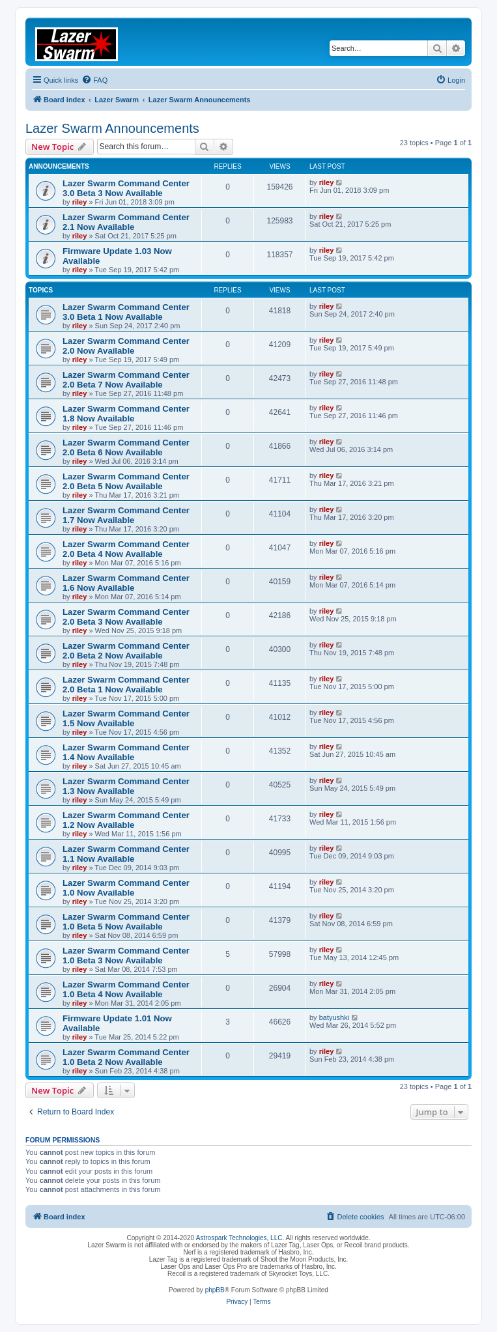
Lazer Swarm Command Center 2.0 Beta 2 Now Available (126, 650)
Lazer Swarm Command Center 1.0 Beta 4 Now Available (126, 989)
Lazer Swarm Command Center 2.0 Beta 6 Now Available (126, 447)
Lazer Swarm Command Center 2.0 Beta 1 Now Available (126, 684)
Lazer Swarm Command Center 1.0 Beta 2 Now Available (126, 1057)
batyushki (334, 1017)
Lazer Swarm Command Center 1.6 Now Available (126, 583)
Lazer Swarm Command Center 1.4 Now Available (126, 752)
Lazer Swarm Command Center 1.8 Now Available (126, 413)
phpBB (215, 1290)
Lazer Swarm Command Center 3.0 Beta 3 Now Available (126, 188)
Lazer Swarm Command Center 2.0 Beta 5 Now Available (126, 481)
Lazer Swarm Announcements (112, 128)
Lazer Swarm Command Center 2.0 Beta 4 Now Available (126, 549)
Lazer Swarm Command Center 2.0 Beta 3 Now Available (126, 617)
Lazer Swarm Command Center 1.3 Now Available (126, 786)
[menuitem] (94, 80)
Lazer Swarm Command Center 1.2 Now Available (126, 820)
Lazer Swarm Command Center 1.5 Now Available (126, 718)
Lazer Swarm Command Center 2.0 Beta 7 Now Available (126, 380)
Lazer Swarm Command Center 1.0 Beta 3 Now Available (126, 955)
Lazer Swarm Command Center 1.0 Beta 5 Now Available (126, 921)
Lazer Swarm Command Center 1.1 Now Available (126, 854)
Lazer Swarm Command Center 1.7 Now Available (126, 515)
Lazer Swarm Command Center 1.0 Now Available (126, 888)
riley (79, 202)
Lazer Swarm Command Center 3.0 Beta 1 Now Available (126, 312)
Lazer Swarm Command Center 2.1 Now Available (126, 222)
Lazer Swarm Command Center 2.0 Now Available (126, 346)
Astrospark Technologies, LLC (239, 1237)
